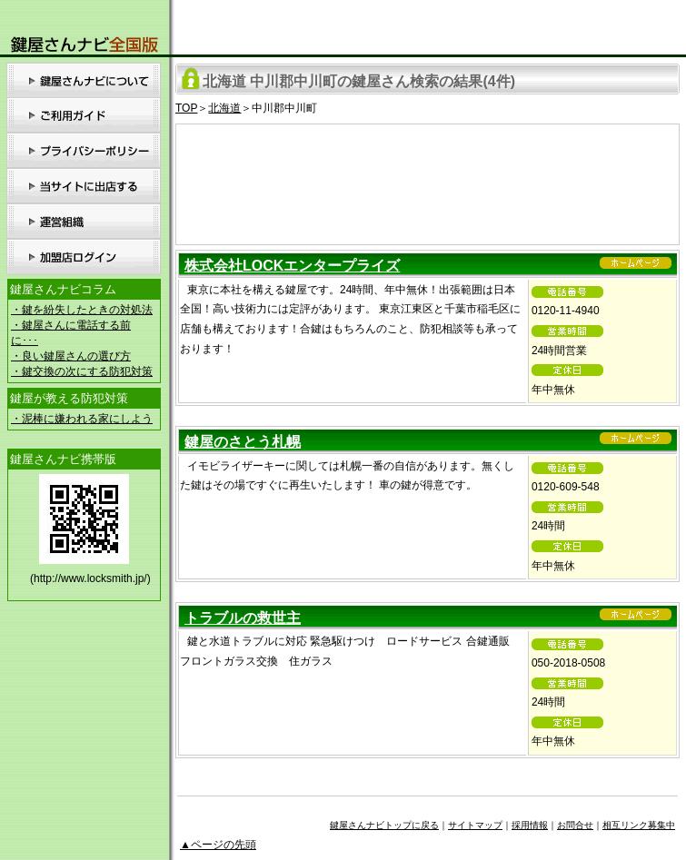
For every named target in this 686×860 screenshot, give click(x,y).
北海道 (224, 108)
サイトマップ (475, 825)
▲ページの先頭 (218, 844)
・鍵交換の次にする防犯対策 (82, 371)
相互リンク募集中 (638, 825)
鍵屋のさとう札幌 (242, 442)
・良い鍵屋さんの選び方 (71, 356)
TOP (186, 108)
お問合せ (575, 825)
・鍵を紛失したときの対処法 (82, 309)
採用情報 (530, 825)
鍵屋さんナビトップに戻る (384, 825)
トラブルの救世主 (242, 618)
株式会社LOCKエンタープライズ (292, 265)
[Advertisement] (428, 181)
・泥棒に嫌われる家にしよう (82, 418)
